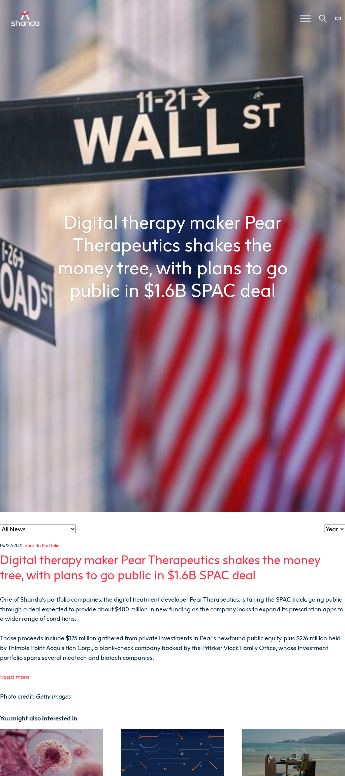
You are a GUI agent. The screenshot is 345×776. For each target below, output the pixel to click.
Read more (14, 676)
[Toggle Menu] (305, 18)
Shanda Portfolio (42, 545)
